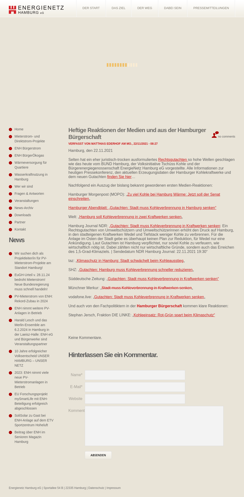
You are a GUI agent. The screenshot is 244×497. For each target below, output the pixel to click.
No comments (226, 136)
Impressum (114, 488)
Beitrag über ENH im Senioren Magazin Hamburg (30, 437)
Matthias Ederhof (106, 143)
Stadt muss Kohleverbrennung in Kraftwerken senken (147, 288)
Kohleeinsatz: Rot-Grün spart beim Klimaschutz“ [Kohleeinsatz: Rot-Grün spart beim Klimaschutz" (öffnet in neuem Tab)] (174, 315)
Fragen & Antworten (29, 193)
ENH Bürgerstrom (28, 148)
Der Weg (144, 8)
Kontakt (20, 229)
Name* (76, 375)
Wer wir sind (24, 186)
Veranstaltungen (27, 201)
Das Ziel (119, 8)
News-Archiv (24, 208)
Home (19, 129)
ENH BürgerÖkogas (29, 155)
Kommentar (76, 411)
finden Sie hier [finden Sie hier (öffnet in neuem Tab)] (119, 177)
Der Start (91, 8)
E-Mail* (76, 387)
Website (75, 399)
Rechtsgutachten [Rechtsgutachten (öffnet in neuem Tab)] (173, 160)
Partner (20, 222)
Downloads (23, 215)
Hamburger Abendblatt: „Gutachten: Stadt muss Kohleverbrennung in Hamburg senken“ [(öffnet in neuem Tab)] (142, 208)
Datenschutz (96, 488)
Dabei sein (173, 8)
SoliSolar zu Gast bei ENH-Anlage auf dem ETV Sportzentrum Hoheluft (34, 420)
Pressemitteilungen (211, 8)
